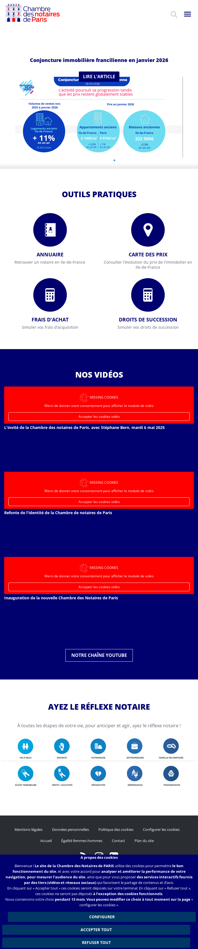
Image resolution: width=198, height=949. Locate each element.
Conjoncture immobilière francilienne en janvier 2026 (99, 60)
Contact (118, 840)
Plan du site (144, 840)
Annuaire (50, 254)
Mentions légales (29, 829)
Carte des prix (148, 254)
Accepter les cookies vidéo (99, 416)
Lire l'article (99, 76)
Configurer (102, 916)
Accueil (46, 840)
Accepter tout (96, 929)
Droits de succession (148, 319)
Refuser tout (96, 942)
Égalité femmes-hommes (81, 840)
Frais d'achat (50, 319)
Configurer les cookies (161, 829)
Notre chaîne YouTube (99, 655)
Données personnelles (70, 829)
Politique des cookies (115, 829)
